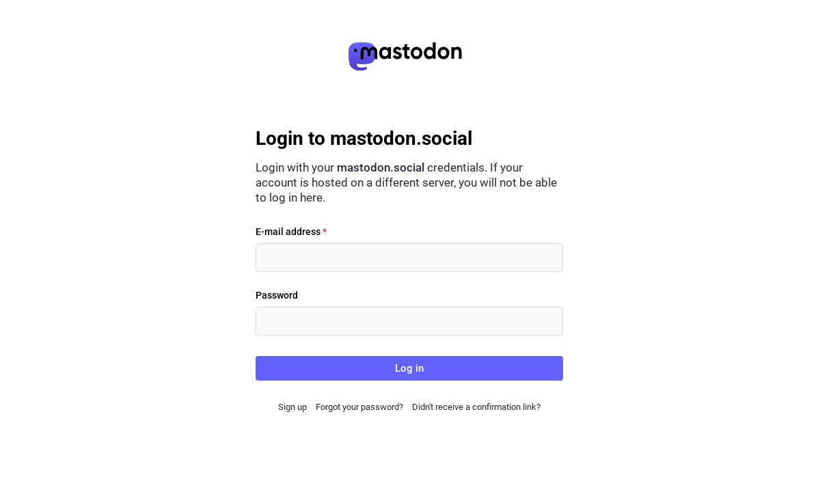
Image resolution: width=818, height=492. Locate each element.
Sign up (292, 407)
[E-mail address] (409, 257)
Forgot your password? (359, 407)
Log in (409, 368)
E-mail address (291, 231)
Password (277, 295)
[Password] (409, 321)
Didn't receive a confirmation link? (476, 407)
